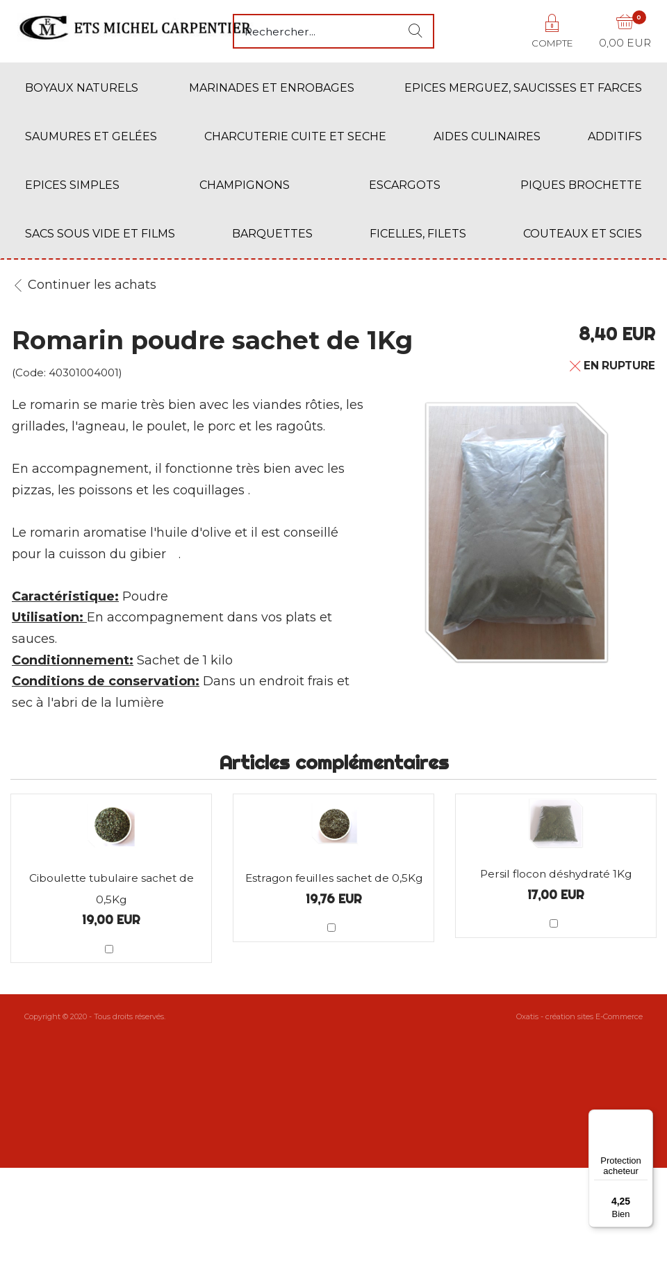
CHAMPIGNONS (244, 185)
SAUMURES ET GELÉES (91, 136)
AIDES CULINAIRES (487, 136)
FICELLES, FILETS (418, 233)
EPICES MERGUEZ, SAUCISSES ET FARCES (523, 87)
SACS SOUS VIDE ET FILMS (100, 233)
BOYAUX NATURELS (81, 87)
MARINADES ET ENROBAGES (271, 87)
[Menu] (644, 1117)
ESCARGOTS (404, 185)
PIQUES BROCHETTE (581, 185)
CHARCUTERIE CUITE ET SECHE (295, 136)
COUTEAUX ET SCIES (582, 233)
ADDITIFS (615, 136)
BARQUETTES (272, 233)
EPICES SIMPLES (72, 185)
